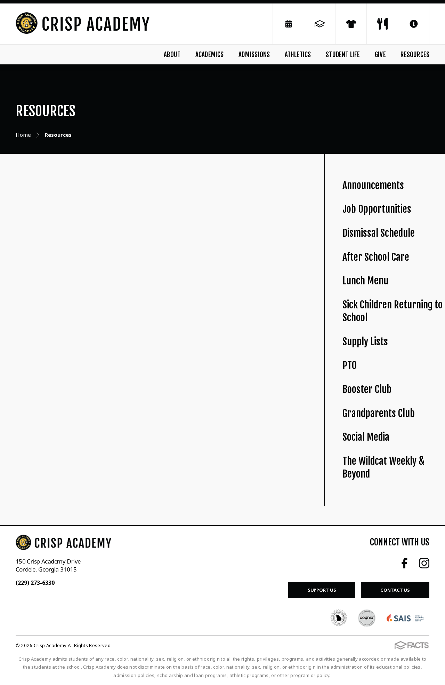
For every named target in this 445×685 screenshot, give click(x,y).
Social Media (365, 437)
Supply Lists (365, 342)
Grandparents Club (378, 413)
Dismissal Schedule (378, 233)
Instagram (424, 563)
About (172, 54)
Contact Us (395, 590)
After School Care (375, 257)
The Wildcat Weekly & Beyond (383, 467)
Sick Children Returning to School (392, 311)
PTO (349, 365)
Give (380, 54)
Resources (414, 54)
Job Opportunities (376, 209)
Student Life (343, 54)
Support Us (322, 590)
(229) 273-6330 (35, 582)
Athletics (298, 54)
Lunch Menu (365, 281)
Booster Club (366, 389)
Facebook (404, 563)
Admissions (254, 54)
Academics (209, 54)
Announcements (373, 185)
